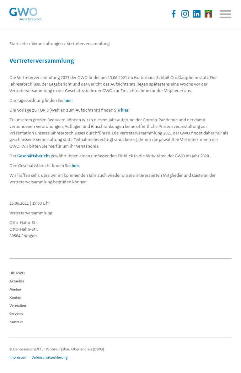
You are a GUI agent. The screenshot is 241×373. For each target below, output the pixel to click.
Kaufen (15, 298)
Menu (225, 14)
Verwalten (17, 306)
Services (16, 314)
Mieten (15, 290)
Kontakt (16, 322)
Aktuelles (16, 281)
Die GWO (17, 273)
